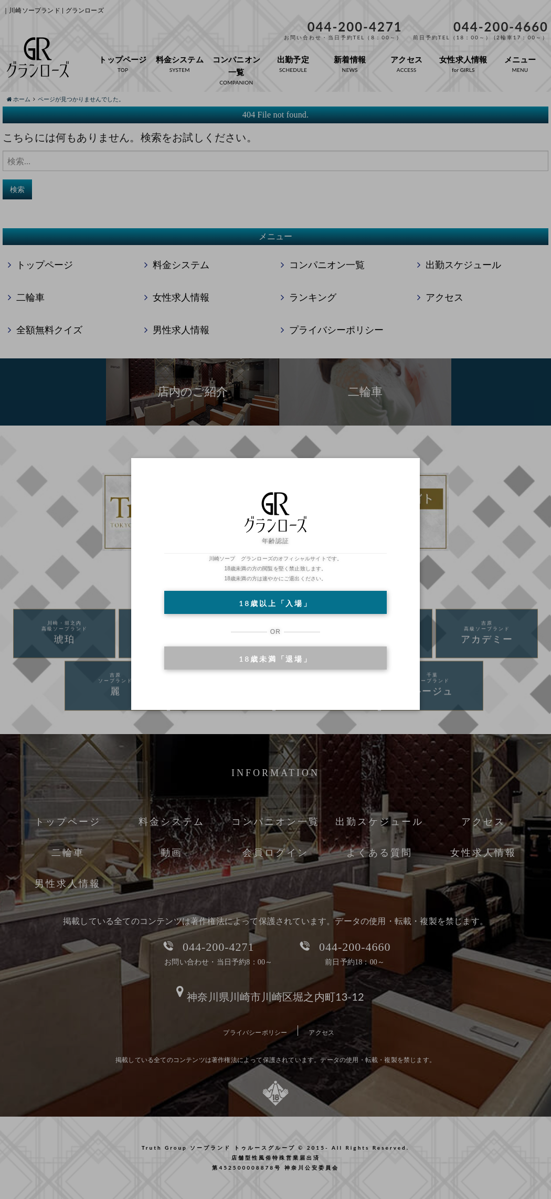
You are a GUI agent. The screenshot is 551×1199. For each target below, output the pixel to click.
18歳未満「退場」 (275, 658)
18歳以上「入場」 (275, 603)
